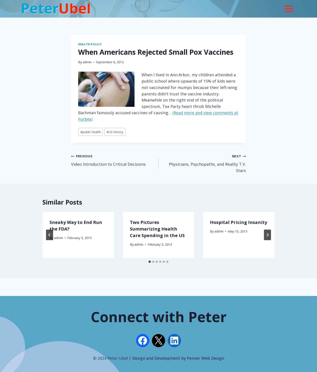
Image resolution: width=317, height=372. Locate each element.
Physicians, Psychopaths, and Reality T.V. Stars (204, 163)
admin (87, 62)
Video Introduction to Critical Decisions (113, 160)
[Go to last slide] (49, 235)
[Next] (267, 235)
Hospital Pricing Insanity (238, 222)
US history (115, 132)
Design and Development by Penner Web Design (178, 358)
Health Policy (90, 44)
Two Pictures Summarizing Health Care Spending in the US (157, 228)
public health (90, 132)
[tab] (150, 262)
